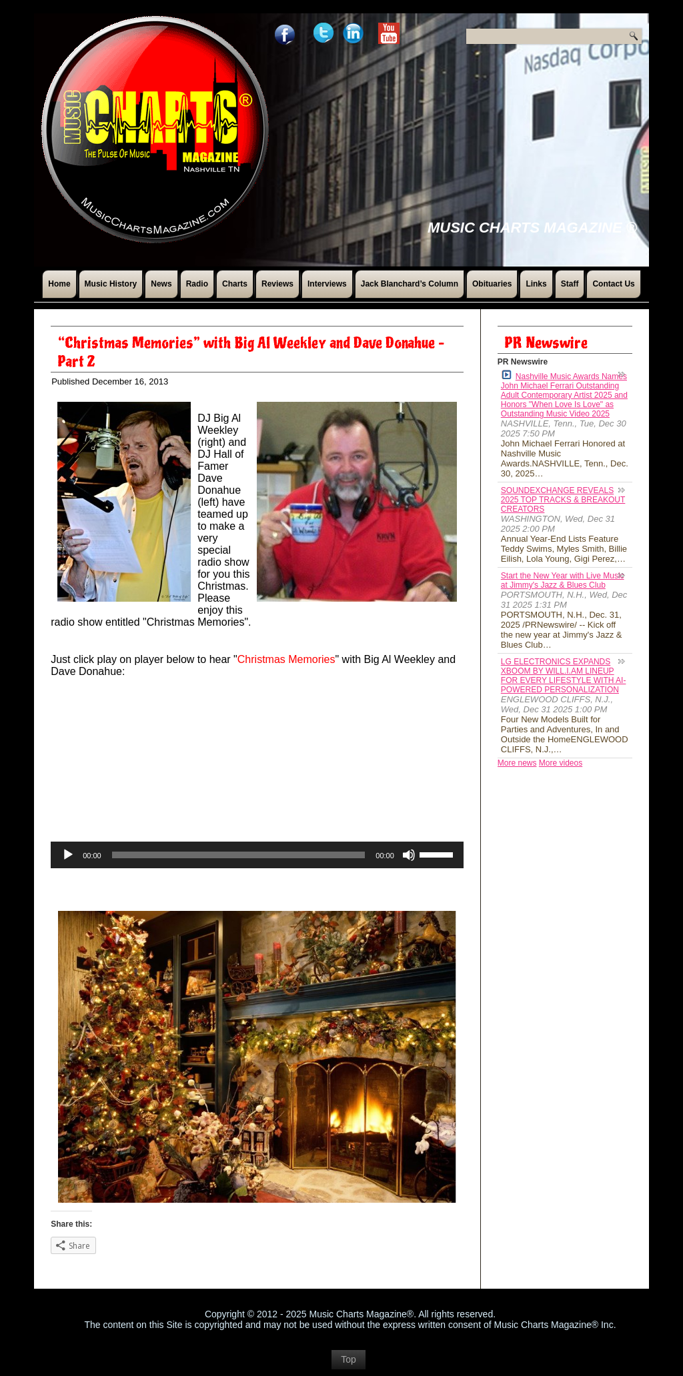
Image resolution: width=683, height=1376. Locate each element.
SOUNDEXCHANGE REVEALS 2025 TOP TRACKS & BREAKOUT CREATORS (563, 500)
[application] (257, 855)
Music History (111, 284)
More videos (560, 763)
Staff (570, 284)
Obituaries (492, 284)
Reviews (277, 284)
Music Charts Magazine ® (532, 227)
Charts (234, 284)
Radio (197, 284)
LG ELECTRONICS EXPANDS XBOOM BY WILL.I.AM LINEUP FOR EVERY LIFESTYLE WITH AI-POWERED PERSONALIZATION (563, 675)
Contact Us (613, 284)
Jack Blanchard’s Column (409, 284)
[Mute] (409, 855)
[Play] (68, 855)
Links (536, 284)
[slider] (239, 855)
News (161, 284)
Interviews (327, 284)
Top (348, 1359)
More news (517, 763)
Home (59, 284)
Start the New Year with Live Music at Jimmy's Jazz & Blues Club (562, 580)
